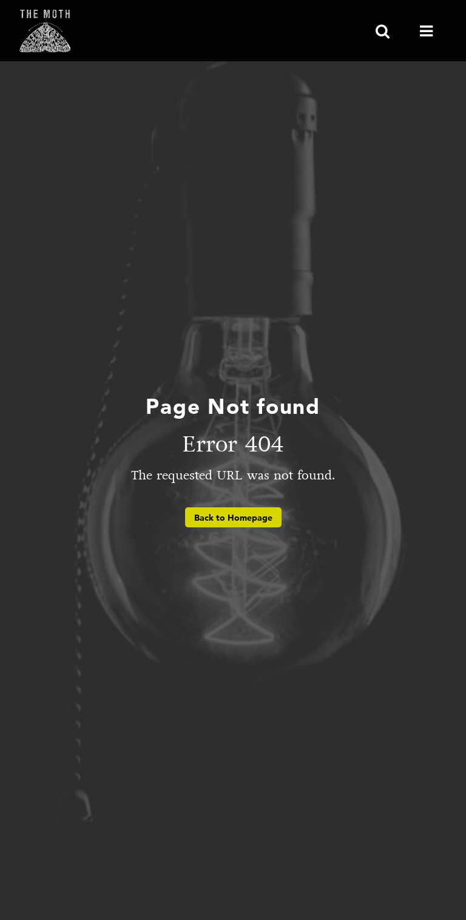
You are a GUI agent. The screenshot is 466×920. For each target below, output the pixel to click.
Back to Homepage (233, 517)
